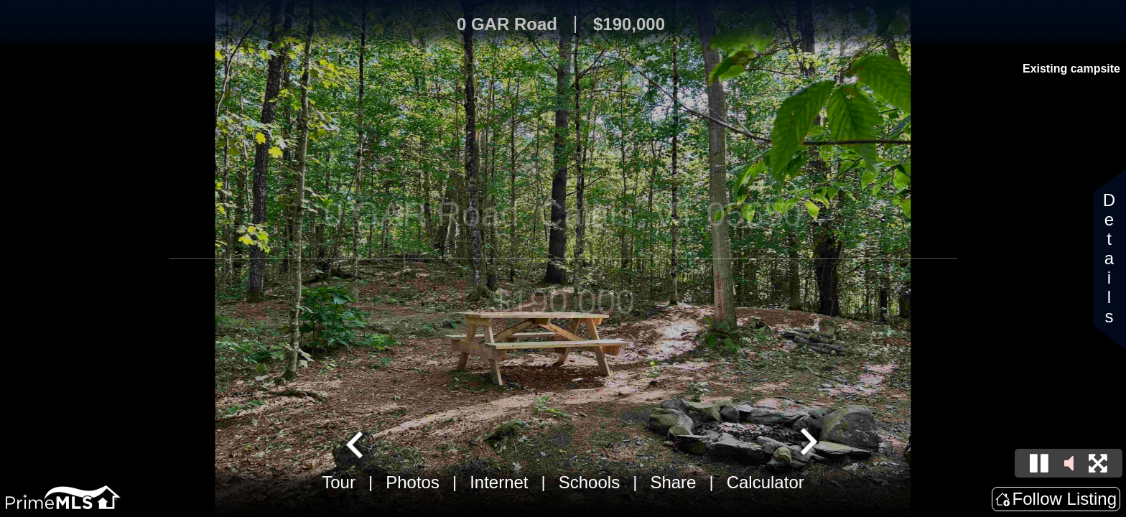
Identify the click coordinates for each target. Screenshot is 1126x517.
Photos (412, 482)
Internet (499, 482)
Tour (338, 482)
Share (673, 482)
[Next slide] (807, 443)
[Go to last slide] (356, 443)
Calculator (765, 482)
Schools (589, 482)
